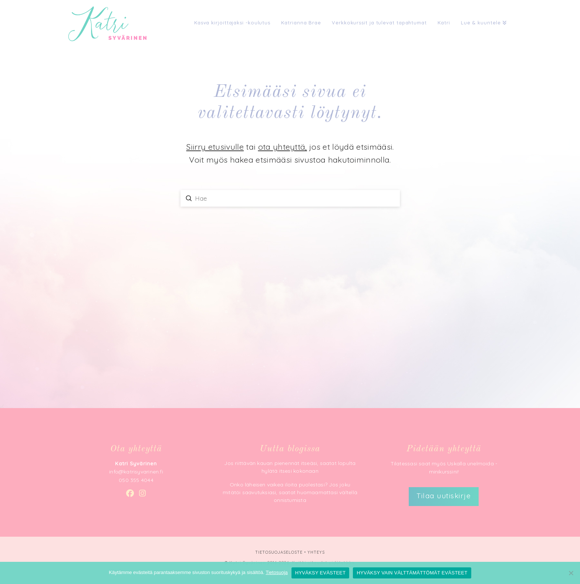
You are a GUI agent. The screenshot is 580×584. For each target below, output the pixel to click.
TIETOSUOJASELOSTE (279, 552)
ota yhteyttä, (282, 147)
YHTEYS (316, 552)
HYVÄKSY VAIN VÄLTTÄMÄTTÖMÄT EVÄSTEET (412, 572)
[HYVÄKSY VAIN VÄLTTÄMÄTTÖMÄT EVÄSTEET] (570, 573)
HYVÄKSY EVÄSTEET (320, 572)
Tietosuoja (277, 572)
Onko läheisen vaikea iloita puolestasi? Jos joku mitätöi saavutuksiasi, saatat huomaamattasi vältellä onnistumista (290, 492)
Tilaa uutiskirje (444, 495)
